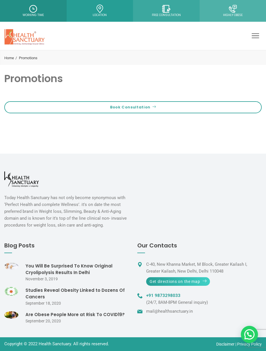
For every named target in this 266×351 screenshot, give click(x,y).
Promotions (33, 78)
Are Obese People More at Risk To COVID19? (75, 315)
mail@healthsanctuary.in (169, 311)
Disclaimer (225, 344)
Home (9, 58)
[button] (249, 334)
